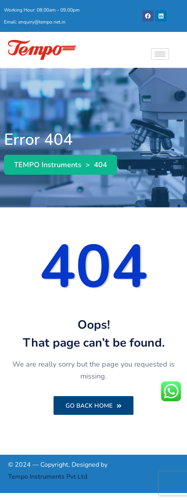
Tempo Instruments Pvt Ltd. (48, 476)
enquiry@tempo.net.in (42, 22)
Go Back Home (93, 406)
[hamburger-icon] (160, 54)
